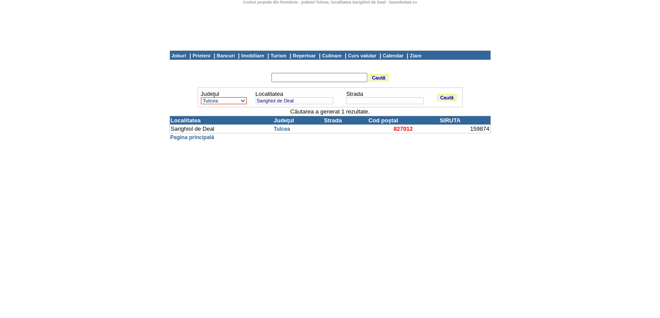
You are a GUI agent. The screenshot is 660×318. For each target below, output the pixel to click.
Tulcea (282, 129)
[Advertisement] (330, 24)
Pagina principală (192, 137)
